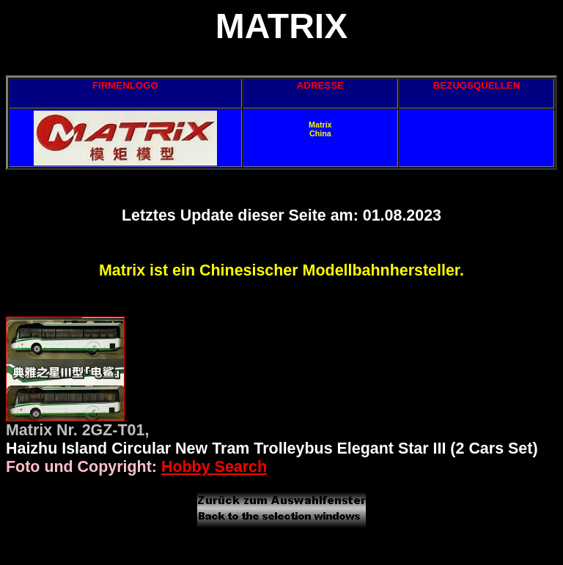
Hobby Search (214, 467)
